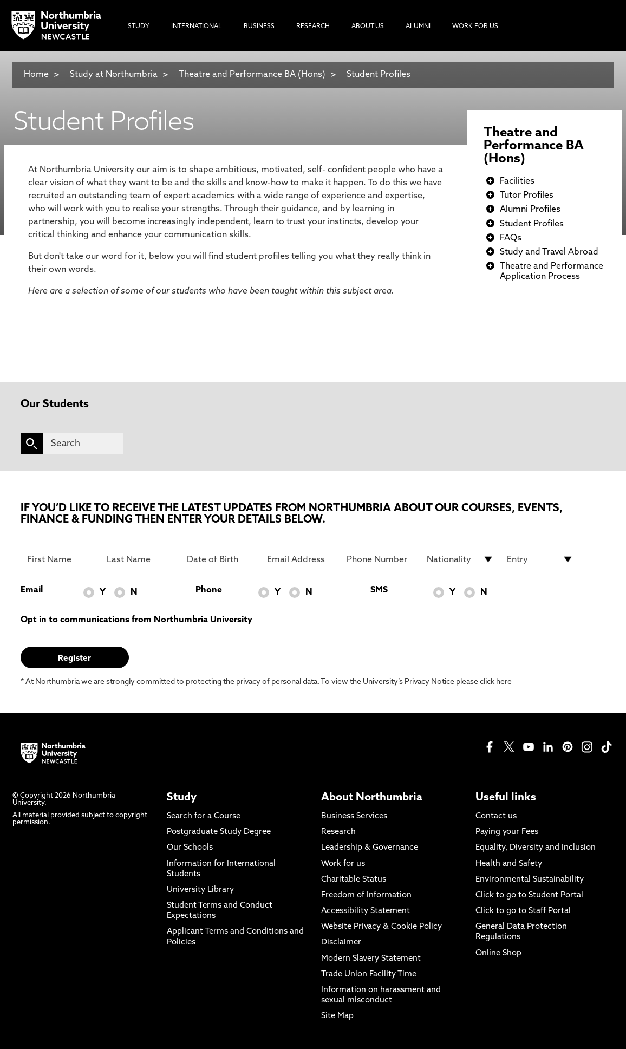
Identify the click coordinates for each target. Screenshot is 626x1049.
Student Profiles (378, 74)
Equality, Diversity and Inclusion (535, 848)
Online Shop (498, 953)
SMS (379, 590)
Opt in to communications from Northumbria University (136, 620)
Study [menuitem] (138, 26)
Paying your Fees (506, 832)
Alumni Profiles (530, 209)
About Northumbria (371, 797)
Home (36, 74)
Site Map (337, 1016)
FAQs (510, 238)
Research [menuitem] (313, 26)
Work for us (343, 864)
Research (338, 832)
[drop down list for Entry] (540, 559)
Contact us (496, 816)
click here (496, 682)
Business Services (354, 816)
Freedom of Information (366, 895)
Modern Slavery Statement (371, 959)
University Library (200, 890)
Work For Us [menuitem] (475, 26)
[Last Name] (140, 559)
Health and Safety (508, 864)
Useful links (505, 797)
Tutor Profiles (526, 195)
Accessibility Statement (365, 911)
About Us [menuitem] (367, 26)
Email (32, 590)
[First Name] (61, 559)
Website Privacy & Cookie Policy (381, 927)
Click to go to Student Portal (529, 895)
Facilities (517, 181)
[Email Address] (301, 559)
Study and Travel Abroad (549, 252)
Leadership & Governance (369, 848)
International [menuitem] (196, 26)
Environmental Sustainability (529, 880)
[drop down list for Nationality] (460, 559)
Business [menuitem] (259, 26)
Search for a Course (203, 816)
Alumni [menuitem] (418, 26)
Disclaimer (341, 943)
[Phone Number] (380, 559)
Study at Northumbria (114, 74)
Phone (208, 590)
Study (182, 797)
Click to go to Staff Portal (523, 911)
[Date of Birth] (220, 559)
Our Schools (190, 848)
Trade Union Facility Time (368, 974)
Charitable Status (353, 880)
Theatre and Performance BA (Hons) (252, 74)
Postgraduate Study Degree (219, 832)
